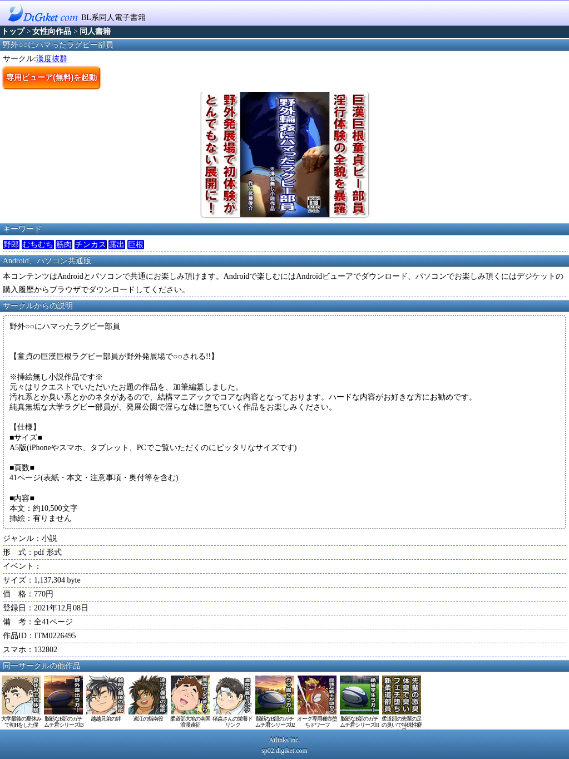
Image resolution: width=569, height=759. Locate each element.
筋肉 (64, 244)
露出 (117, 244)
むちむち (37, 244)
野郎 (11, 244)
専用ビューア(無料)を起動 (51, 77)
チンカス (90, 244)
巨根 (136, 244)
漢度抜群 (51, 59)
